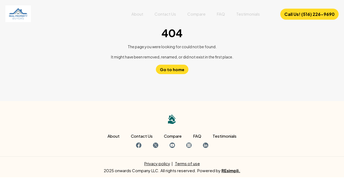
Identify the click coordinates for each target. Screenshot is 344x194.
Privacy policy (157, 163)
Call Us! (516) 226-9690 (309, 14)
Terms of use (187, 163)
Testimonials (248, 13)
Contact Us (165, 13)
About (137, 13)
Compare (196, 13)
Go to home (172, 69)
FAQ (221, 13)
